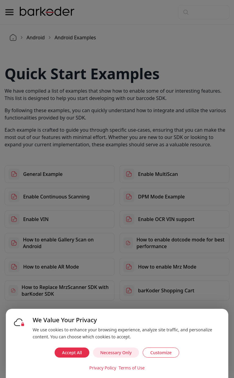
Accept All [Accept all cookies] (72, 352)
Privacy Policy (102, 368)
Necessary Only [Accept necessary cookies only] (116, 352)
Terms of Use (132, 368)
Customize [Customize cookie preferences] (161, 352)
